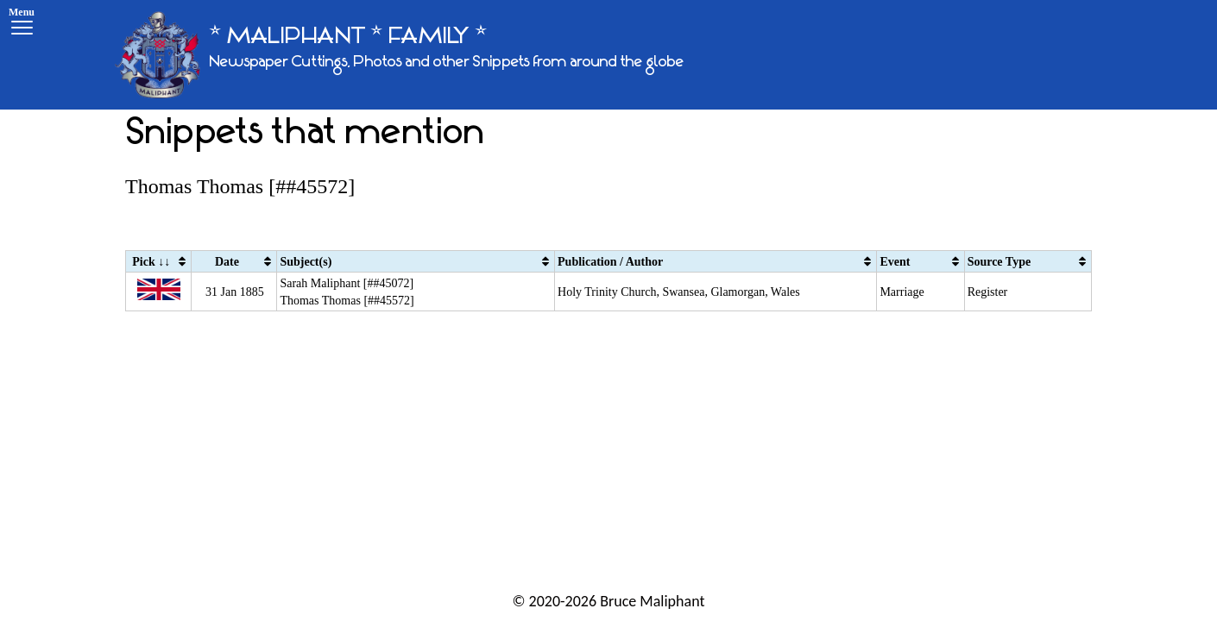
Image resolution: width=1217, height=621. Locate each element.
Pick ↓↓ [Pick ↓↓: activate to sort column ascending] (151, 261)
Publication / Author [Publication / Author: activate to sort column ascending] (610, 261)
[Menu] (21, 23)
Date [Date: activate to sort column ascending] (227, 261)
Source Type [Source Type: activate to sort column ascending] (999, 261)
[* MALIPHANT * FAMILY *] (399, 54)
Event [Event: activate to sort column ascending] (895, 261)
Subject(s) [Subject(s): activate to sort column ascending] (305, 261)
